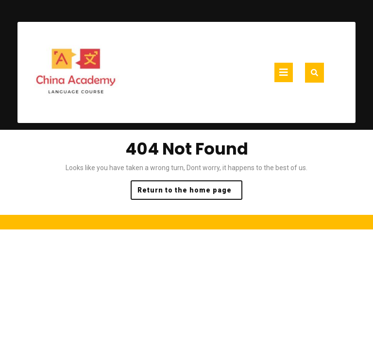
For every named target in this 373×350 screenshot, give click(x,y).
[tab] (283, 72)
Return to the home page (189, 192)
